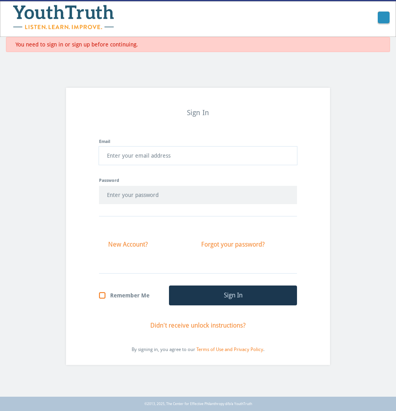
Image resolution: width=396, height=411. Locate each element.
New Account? (128, 244)
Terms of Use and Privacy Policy (229, 349)
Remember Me (129, 295)
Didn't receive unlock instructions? (198, 325)
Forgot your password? (233, 244)
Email (104, 141)
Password (109, 180)
